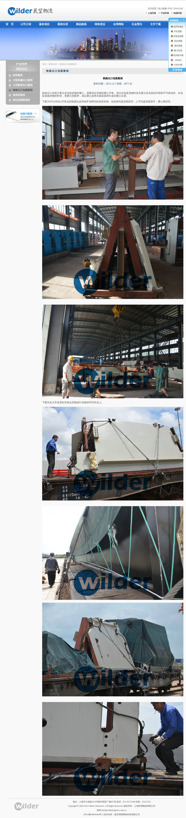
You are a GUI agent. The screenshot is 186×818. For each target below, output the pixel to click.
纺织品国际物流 (21, 100)
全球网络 (118, 24)
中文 (170, 8)
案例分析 (63, 24)
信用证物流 (19, 95)
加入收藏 (162, 8)
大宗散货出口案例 (22, 85)
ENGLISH (178, 8)
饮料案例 (18, 75)
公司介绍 (25, 24)
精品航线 (81, 24)
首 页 (10, 24)
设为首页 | (153, 8)
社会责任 (137, 24)
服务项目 (44, 24)
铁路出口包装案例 (22, 90)
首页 (44, 64)
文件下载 (155, 24)
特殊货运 (100, 24)
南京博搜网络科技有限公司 (127, 814)
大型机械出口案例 (22, 80)
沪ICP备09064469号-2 (93, 814)
